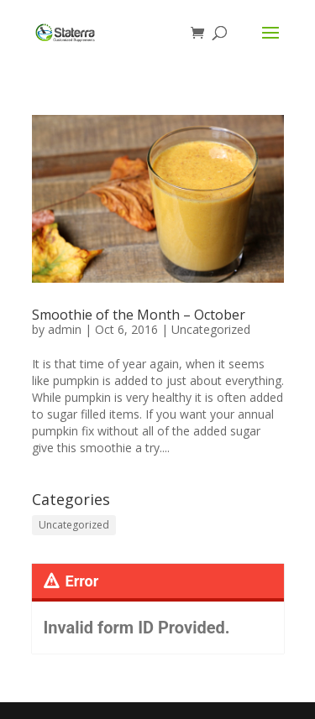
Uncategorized (210, 329)
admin (64, 329)
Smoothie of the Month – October (138, 314)
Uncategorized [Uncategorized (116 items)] (74, 525)
